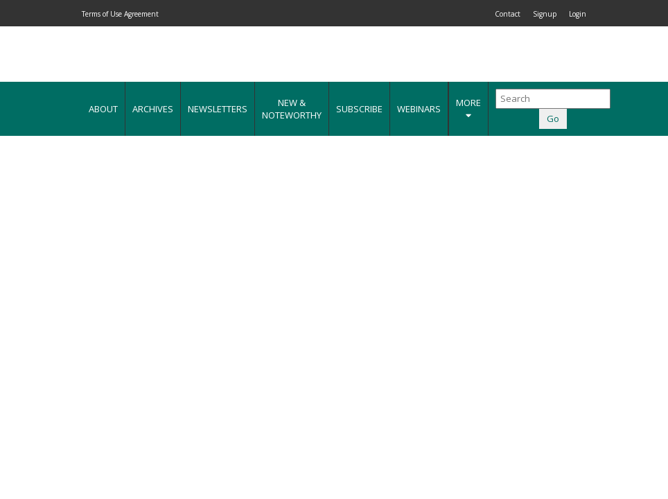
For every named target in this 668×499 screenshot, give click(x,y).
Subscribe (359, 109)
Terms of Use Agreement (120, 14)
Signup (544, 14)
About (103, 109)
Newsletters (217, 109)
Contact (507, 14)
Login (577, 14)
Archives (152, 109)
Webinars (419, 109)
